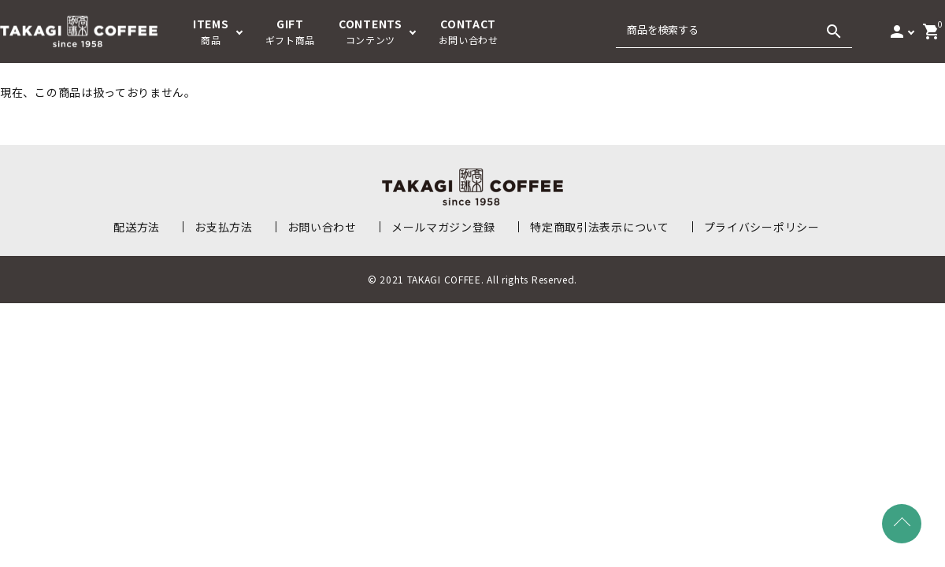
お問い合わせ (322, 227)
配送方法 (136, 227)
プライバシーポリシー (762, 227)
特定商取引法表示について (599, 227)
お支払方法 (224, 227)
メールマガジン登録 (443, 227)
